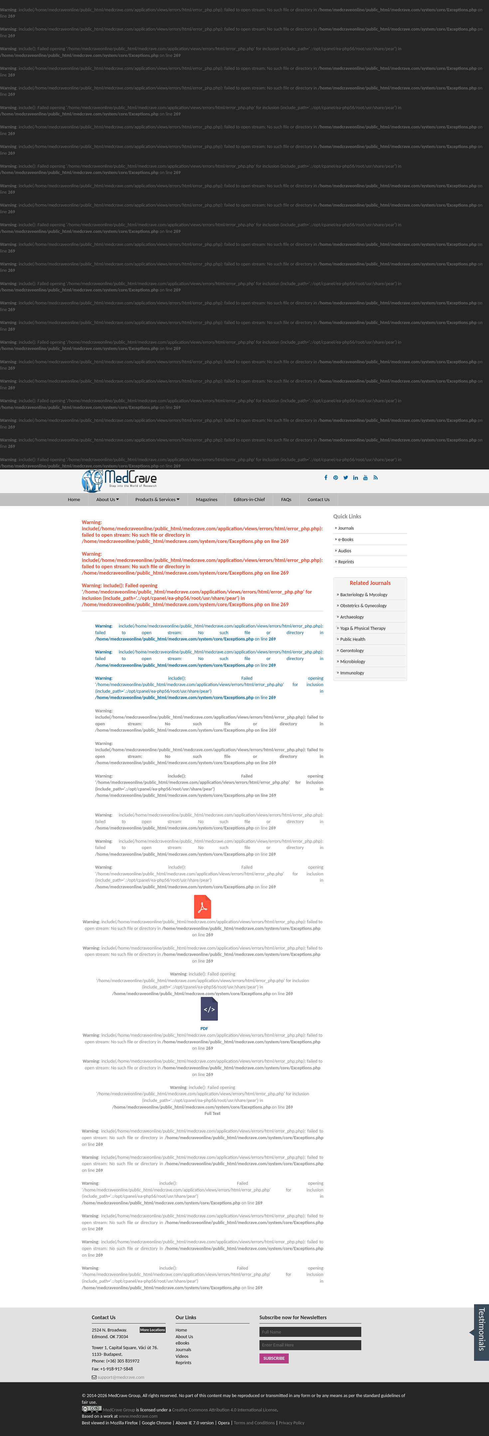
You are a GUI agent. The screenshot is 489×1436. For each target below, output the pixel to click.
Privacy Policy (292, 1423)
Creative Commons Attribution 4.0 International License (224, 1410)
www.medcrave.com (138, 1416)
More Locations (152, 1330)
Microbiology (352, 661)
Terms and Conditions (254, 1423)
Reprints (346, 562)
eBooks (182, 1343)
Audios (344, 551)
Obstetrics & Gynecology (363, 606)
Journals (346, 528)
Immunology (352, 673)
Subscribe (274, 1358)
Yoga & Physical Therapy (363, 628)
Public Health (352, 639)
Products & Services (157, 499)
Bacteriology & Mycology (363, 595)
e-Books (345, 539)
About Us (107, 499)
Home (74, 499)
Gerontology (352, 650)
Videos (182, 1356)
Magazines (207, 499)
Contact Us (319, 499)
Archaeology (352, 617)
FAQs (286, 499)
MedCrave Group (119, 1410)
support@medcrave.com (120, 1377)
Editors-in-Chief (249, 499)
